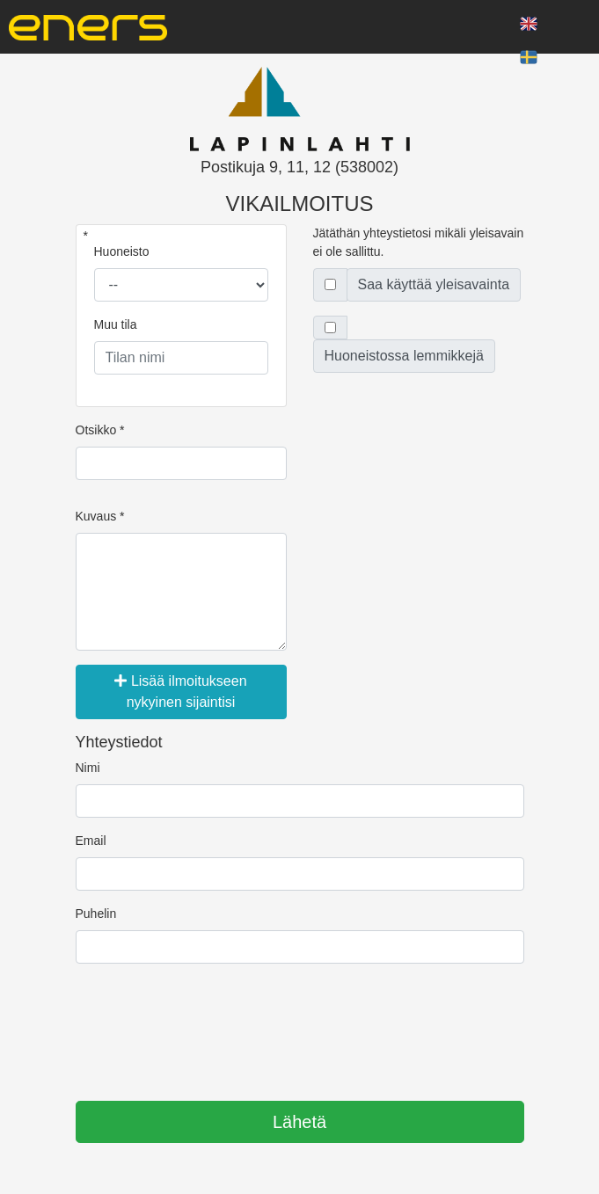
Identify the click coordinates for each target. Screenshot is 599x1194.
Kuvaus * (100, 516)
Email (91, 841)
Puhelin (96, 913)
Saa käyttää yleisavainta (434, 284)
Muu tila (115, 324)
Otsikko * (100, 430)
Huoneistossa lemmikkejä (404, 355)
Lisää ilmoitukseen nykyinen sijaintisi (180, 691)
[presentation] (209, 1026)
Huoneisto (122, 251)
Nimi (88, 768)
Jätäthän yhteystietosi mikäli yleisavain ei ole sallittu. (418, 242)
